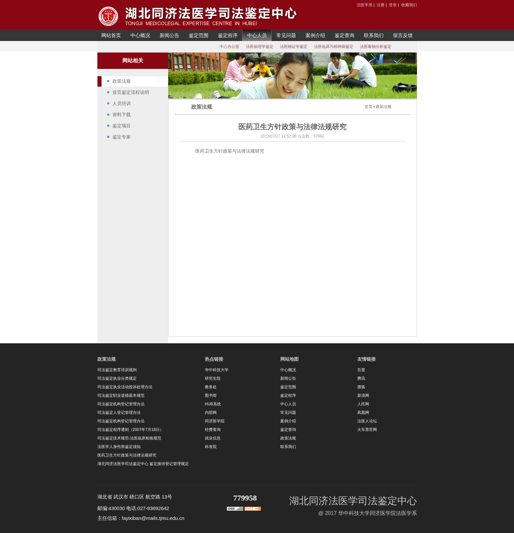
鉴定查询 (344, 35)
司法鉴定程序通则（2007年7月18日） (130, 429)
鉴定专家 (121, 136)
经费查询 (213, 429)
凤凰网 (363, 412)
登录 (393, 5)
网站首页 (111, 35)
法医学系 (364, 5)
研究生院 (213, 378)
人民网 (363, 404)
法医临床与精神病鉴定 (333, 46)
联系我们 (374, 35)
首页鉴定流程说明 (130, 92)
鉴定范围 (198, 35)
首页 (368, 106)
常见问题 (286, 35)
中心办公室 (229, 46)
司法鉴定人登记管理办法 (119, 412)
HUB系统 (213, 404)
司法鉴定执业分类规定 (117, 378)
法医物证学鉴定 (293, 46)
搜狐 (361, 387)
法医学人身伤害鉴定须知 (119, 446)
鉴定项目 (121, 125)
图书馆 (211, 395)
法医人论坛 (367, 421)
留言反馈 (403, 35)
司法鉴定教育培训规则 (117, 370)
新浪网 (363, 395)
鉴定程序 (228, 35)
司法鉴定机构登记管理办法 (121, 404)
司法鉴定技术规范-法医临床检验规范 (129, 438)
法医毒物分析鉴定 (375, 46)
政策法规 (121, 81)
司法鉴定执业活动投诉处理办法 (124, 387)
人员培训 (121, 103)
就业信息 (213, 438)
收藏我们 (409, 5)
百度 (361, 370)
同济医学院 (215, 421)
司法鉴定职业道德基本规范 (121, 395)
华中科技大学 (216, 370)
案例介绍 (315, 35)
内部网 (211, 412)
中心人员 (257, 35)
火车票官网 (367, 429)
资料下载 (121, 114)
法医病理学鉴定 (259, 46)
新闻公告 (169, 35)
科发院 (211, 446)
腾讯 (361, 378)
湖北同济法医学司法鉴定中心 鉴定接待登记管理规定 (143, 463)
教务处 (211, 387)
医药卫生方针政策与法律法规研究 (126, 455)
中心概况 (140, 35)
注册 (381, 5)
